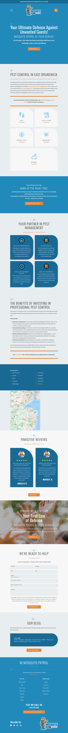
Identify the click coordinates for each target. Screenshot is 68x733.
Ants (22, 685)
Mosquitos (22, 691)
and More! (40, 384)
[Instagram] (17, 725)
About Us (46, 685)
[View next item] (35, 490)
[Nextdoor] (20, 725)
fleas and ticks (37, 86)
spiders (31, 88)
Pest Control (46, 688)
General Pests (22, 682)
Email (36, 571)
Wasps (22, 700)
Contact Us (46, 694)
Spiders (22, 697)
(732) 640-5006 (34, 707)
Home (45, 682)
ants (21, 88)
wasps (24, 88)
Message (12, 589)
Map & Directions (34, 674)
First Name (13, 566)
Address (12, 575)
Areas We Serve (46, 691)
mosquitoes (30, 86)
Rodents (22, 694)
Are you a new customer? (16, 580)
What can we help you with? (16, 584)
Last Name (37, 566)
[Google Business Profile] (11, 725)
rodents (46, 86)
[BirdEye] (14, 725)
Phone (12, 571)
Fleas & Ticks (22, 688)
